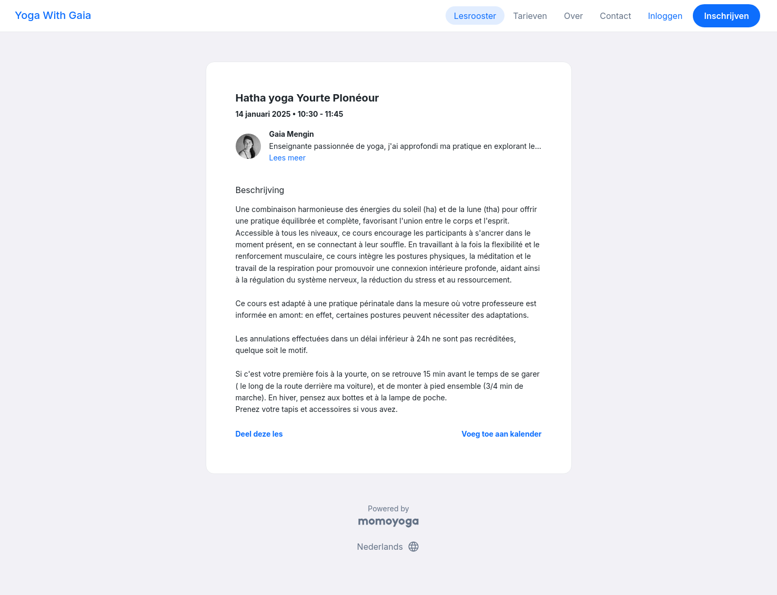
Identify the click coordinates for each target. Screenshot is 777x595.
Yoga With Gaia (53, 15)
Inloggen (665, 16)
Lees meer (287, 157)
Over (573, 16)
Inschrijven (726, 16)
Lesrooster (475, 16)
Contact (615, 16)
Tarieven (530, 16)
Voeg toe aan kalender (501, 433)
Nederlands (388, 546)
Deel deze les (259, 433)
